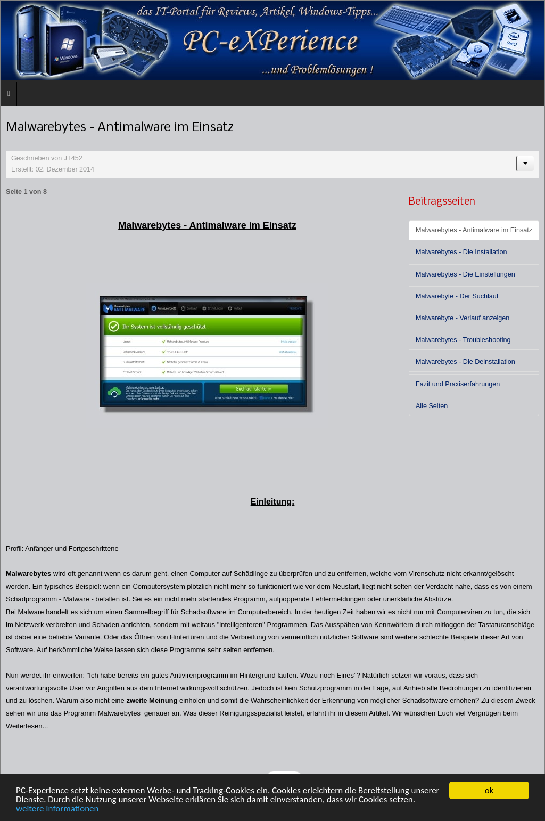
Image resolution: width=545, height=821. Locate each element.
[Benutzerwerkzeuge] (525, 163)
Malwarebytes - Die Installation (461, 252)
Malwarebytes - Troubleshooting (463, 340)
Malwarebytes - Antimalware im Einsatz (474, 230)
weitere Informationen (57, 808)
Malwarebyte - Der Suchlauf (457, 296)
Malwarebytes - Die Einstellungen (465, 274)
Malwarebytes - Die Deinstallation (465, 361)
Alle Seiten (432, 406)
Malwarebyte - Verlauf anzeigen (462, 318)
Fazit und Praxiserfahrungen (458, 384)
